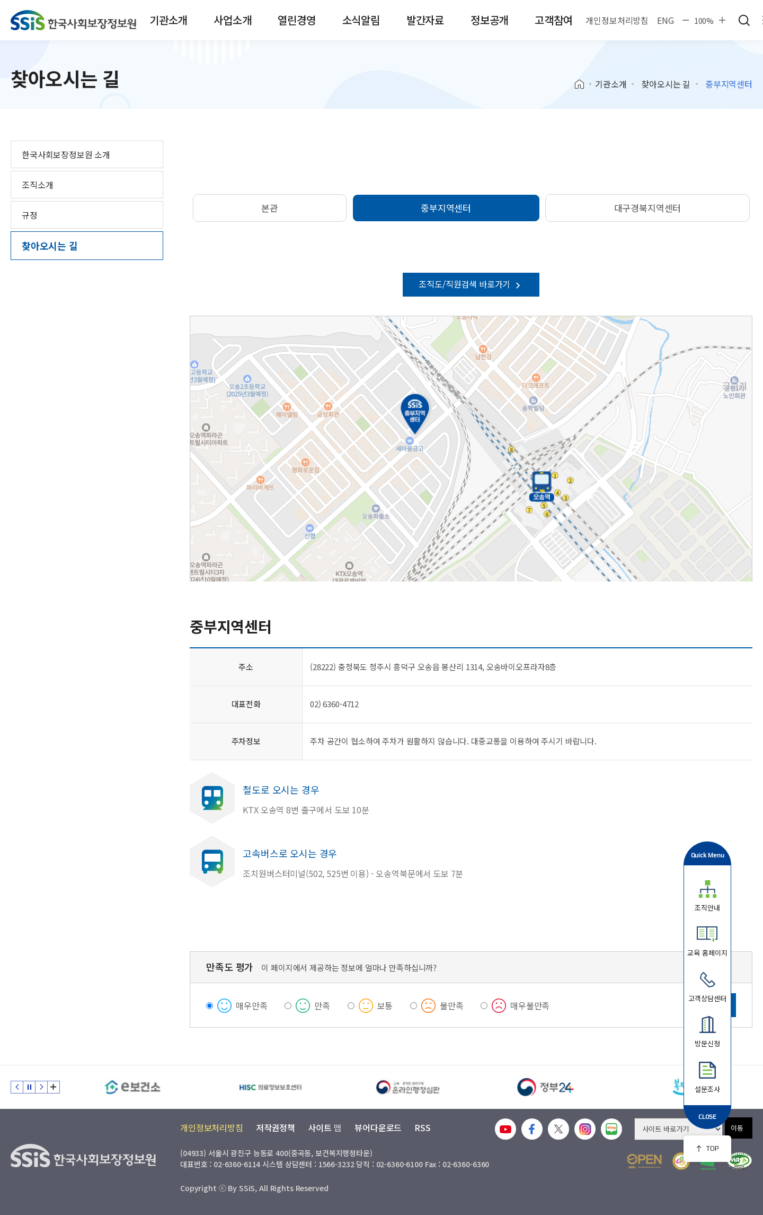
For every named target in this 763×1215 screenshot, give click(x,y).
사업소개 (232, 20)
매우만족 (251, 1005)
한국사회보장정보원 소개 (66, 154)
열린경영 (296, 20)
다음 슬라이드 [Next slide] (41, 1087)
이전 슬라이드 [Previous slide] (17, 1087)
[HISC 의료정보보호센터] (270, 1087)
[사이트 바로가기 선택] (678, 1129)
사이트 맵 (325, 1127)
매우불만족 (529, 1005)
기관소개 (168, 20)
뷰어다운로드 (378, 1127)
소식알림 (361, 20)
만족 (322, 1005)
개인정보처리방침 (617, 20)
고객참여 (553, 20)
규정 (30, 215)
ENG (665, 20)
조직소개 (37, 184)
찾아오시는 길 (665, 84)
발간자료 (425, 20)
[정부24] (546, 1087)
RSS (422, 1127)
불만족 (452, 1005)
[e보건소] (132, 1087)
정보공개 (489, 20)
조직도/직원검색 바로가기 (471, 283)
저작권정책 (275, 1127)
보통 (385, 1005)
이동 (737, 1128)
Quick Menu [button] (707, 855)
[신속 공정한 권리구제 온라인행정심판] (408, 1087)
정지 (29, 1087)
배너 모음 (53, 1087)
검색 (744, 20)
